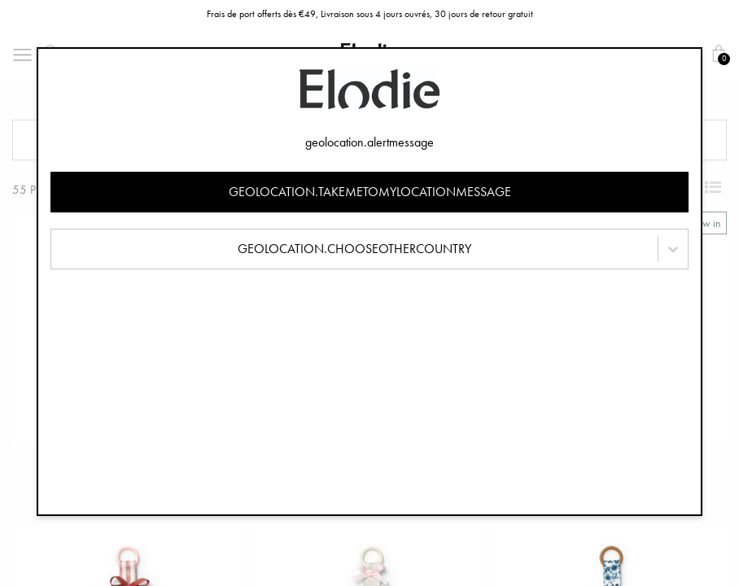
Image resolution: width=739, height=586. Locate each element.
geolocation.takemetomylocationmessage (370, 191)
